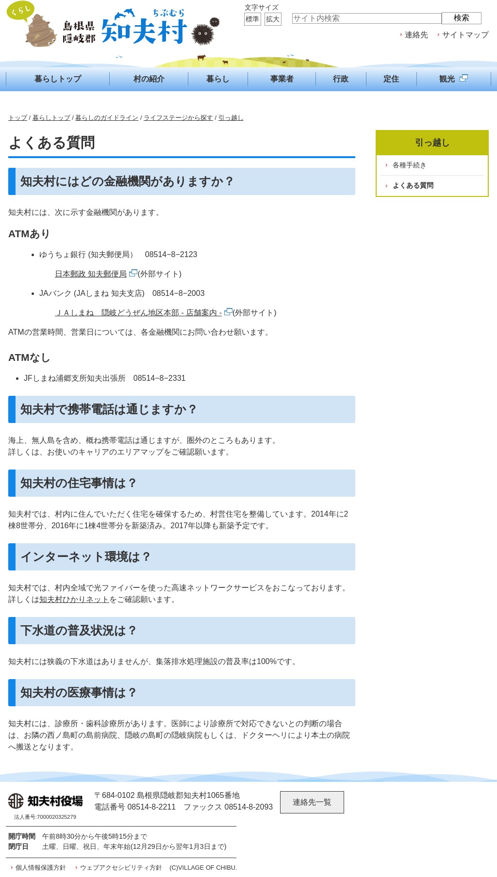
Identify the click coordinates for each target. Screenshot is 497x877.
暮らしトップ (51, 117)
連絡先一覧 (312, 802)
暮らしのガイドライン (106, 117)
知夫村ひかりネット (74, 599)
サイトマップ (465, 35)
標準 (252, 19)
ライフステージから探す (178, 117)
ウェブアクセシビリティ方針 (121, 867)
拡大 (273, 19)
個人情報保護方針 (41, 867)
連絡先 (416, 35)
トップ (17, 117)
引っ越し (231, 117)
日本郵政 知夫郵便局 (96, 274)
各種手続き (410, 165)
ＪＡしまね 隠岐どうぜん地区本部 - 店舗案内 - (143, 313)
